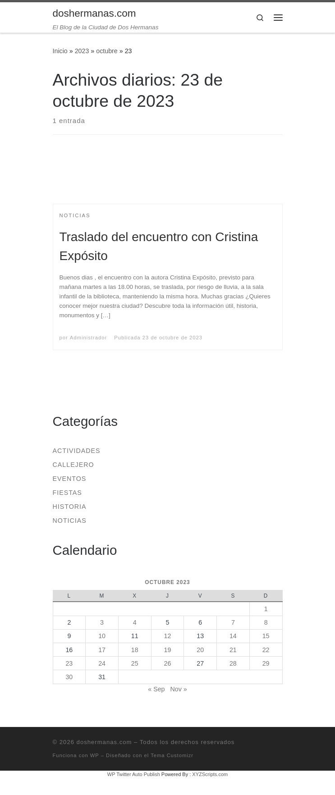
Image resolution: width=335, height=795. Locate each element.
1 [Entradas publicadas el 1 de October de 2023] (266, 608)
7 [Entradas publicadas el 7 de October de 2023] (233, 622)
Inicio (60, 51)
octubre (107, 51)
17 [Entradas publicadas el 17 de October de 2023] (102, 649)
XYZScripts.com (210, 774)
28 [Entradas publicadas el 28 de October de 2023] (233, 663)
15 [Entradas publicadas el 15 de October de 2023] (266, 636)
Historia (70, 506)
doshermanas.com (104, 742)
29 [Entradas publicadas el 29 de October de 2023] (266, 663)
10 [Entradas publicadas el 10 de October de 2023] (102, 636)
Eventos (70, 478)
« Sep (156, 689)
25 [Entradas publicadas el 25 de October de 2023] (134, 663)
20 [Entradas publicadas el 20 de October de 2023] (200, 649)
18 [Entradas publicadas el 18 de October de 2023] (134, 649)
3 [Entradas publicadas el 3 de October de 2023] (102, 622)
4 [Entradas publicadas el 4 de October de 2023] (135, 622)
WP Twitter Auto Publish (133, 774)
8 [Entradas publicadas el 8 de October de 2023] (266, 622)
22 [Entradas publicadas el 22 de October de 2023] (266, 649)
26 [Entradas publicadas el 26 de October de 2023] (167, 663)
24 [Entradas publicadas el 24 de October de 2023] (102, 663)
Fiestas (67, 492)
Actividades (77, 450)
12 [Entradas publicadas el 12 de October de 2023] (167, 636)
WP (94, 755)
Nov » (178, 689)
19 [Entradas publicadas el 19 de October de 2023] (167, 649)
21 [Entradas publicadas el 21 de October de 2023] (233, 649)
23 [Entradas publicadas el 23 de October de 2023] (69, 663)
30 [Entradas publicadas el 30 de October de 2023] (69, 677)
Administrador (88, 337)
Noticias (70, 520)
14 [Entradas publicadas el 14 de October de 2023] (233, 636)
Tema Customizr (172, 755)
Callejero (73, 464)
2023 (82, 51)
